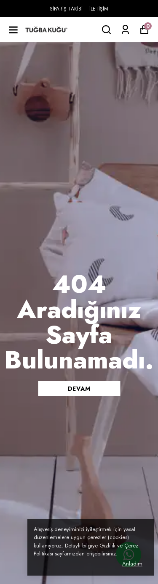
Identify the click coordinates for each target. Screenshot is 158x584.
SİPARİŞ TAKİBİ (66, 9)
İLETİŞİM (98, 9)
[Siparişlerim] (125, 29)
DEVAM (79, 388)
